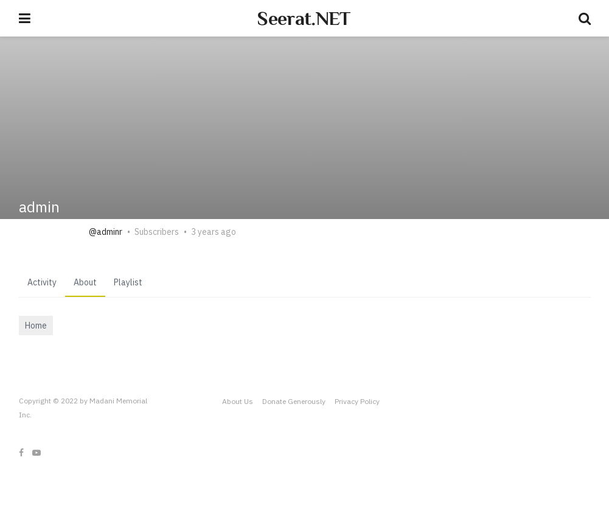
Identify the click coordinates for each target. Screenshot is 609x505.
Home (36, 325)
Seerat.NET (303, 18)
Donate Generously (293, 401)
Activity (42, 282)
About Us (237, 401)
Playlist (128, 282)
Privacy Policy (357, 401)
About (85, 282)
